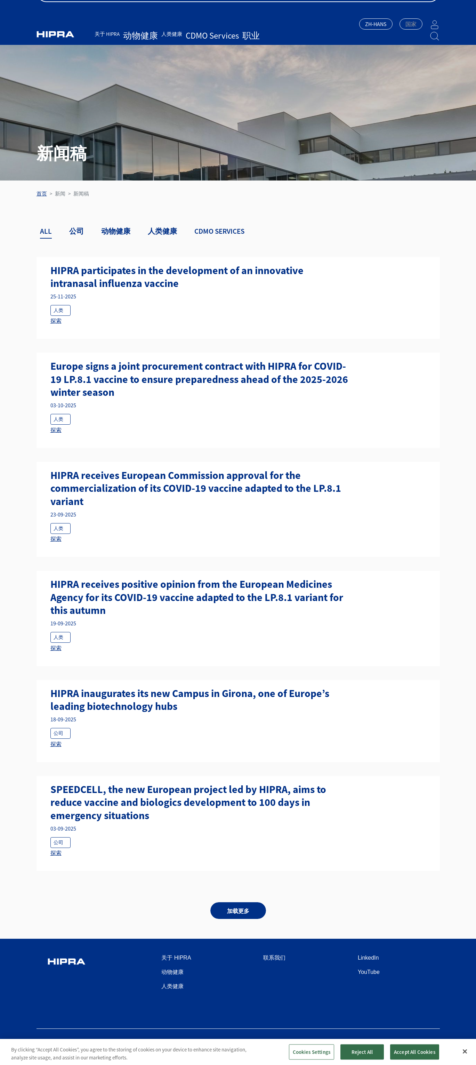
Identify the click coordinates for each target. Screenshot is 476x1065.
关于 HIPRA (107, 34)
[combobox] (376, 24)
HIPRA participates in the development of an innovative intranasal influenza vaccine (177, 277)
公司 (76, 231)
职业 (213, 34)
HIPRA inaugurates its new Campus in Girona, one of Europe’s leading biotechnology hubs (189, 700)
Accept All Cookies (414, 1055)
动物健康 (133, 34)
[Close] (465, 1055)
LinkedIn (368, 958)
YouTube (369, 972)
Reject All (362, 1055)
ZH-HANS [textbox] (376, 24)
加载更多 (238, 910)
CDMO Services (188, 34)
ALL (46, 231)
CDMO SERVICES (219, 231)
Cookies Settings (311, 1055)
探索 (56, 320)
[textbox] (411, 24)
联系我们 (274, 958)
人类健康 (157, 34)
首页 (42, 193)
